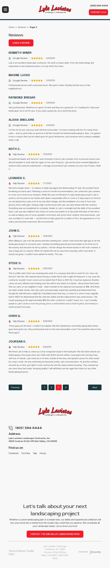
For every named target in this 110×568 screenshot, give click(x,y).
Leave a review (21, 42)
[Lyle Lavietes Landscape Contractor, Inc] (55, 9)
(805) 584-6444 (99, 5)
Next (94, 387)
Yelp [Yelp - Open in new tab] (35, 453)
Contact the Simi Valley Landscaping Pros (55, 534)
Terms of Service (17, 550)
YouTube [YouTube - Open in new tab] (25, 453)
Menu (5, 9)
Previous (15, 387)
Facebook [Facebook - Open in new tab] (14, 453)
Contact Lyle (98, 12)
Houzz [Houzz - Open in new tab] (43, 453)
